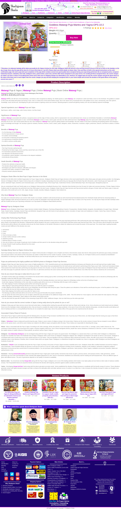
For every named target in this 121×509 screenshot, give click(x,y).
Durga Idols (28, 361)
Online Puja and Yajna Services (58, 22)
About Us (32, 17)
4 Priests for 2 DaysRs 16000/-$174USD (85, 66)
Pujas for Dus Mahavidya (93, 22)
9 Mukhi (11, 344)
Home (25, 17)
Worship (77, 17)
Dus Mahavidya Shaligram (16, 334)
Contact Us (40, 17)
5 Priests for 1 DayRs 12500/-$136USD (71, 66)
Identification (60, 17)
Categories (50, 17)
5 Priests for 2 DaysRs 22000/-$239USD (100, 66)
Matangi (5, 90)
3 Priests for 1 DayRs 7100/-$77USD (56, 66)
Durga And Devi (18, 366)
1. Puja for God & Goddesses (76, 22)
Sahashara (10, 321)
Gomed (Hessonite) (19, 353)
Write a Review (108, 28)
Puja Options (55, 51)
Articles (69, 17)
